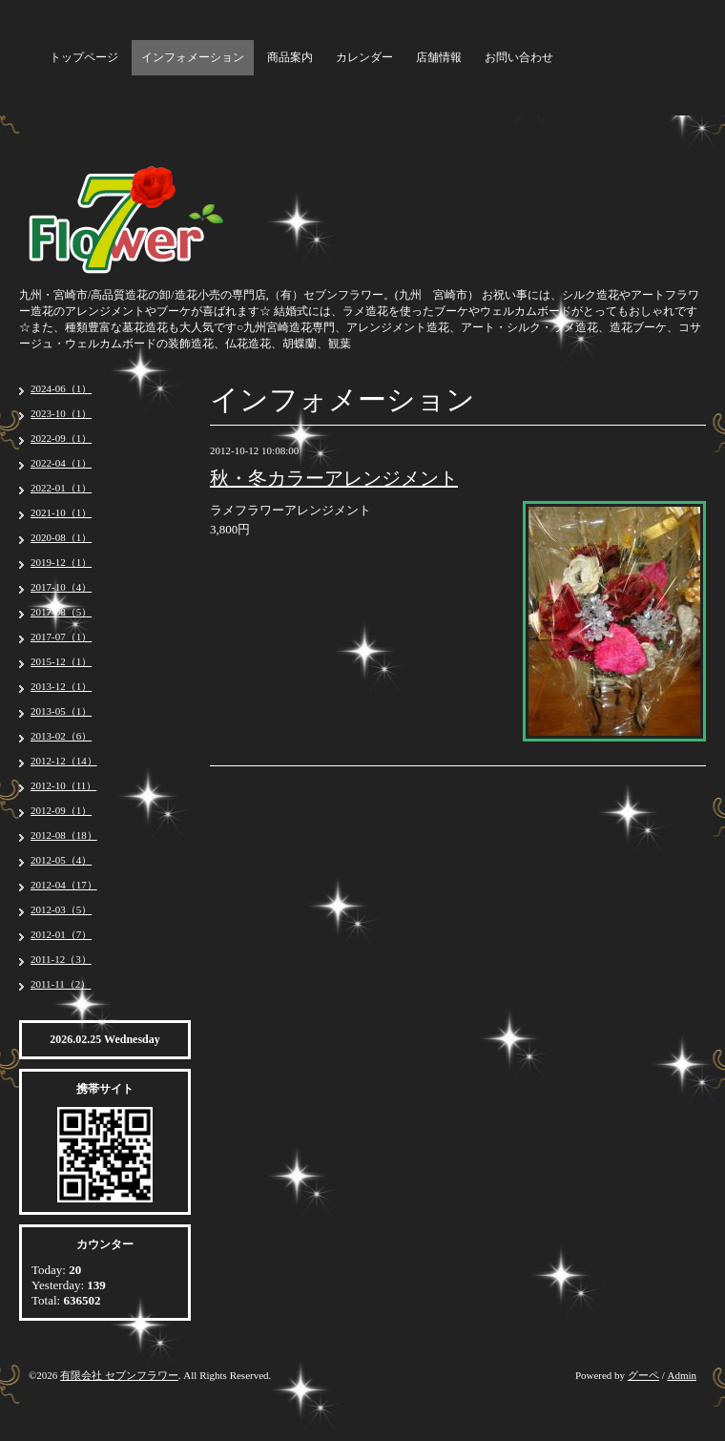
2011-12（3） (61, 959)
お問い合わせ (519, 57)
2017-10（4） (61, 587)
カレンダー (364, 57)
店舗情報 (439, 57)
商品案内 (290, 57)
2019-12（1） (61, 562)
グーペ (643, 1375)
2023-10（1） (61, 413)
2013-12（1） (61, 686)
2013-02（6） (61, 735)
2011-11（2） (61, 984)
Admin (681, 1375)
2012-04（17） (64, 884)
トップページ (84, 57)
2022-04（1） (61, 463)
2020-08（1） (61, 537)
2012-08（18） (64, 835)
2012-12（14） (64, 760)
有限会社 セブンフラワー (119, 1375)
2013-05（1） (61, 711)
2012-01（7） (61, 934)
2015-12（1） (61, 661)
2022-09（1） (61, 438)
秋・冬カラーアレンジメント (334, 478)
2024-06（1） (61, 388)
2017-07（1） (61, 636)
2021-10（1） (61, 512)
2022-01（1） (61, 487)
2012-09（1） (61, 810)
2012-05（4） (61, 860)
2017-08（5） (61, 611)
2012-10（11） (63, 785)
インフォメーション (192, 57)
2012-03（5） (61, 909)
